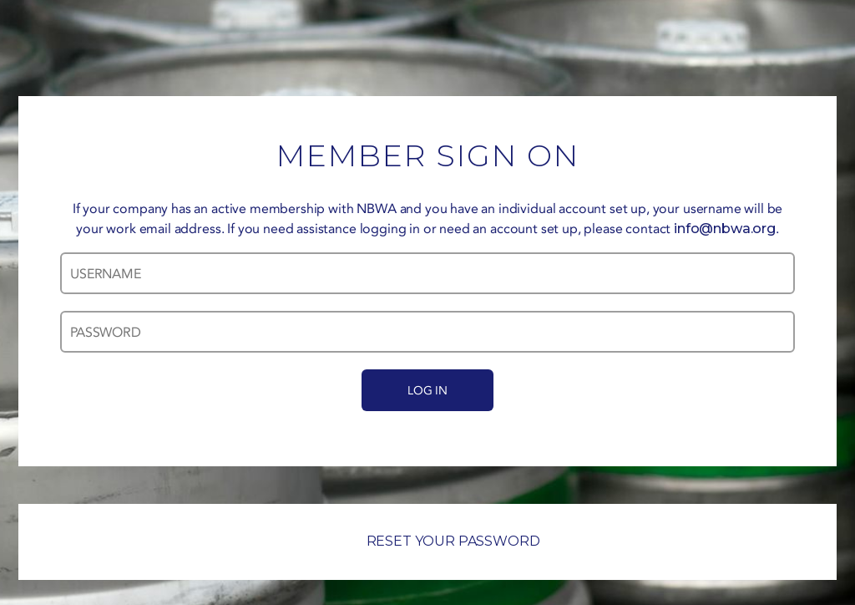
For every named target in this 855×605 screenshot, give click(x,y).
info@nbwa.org (725, 228)
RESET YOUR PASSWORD (428, 541)
